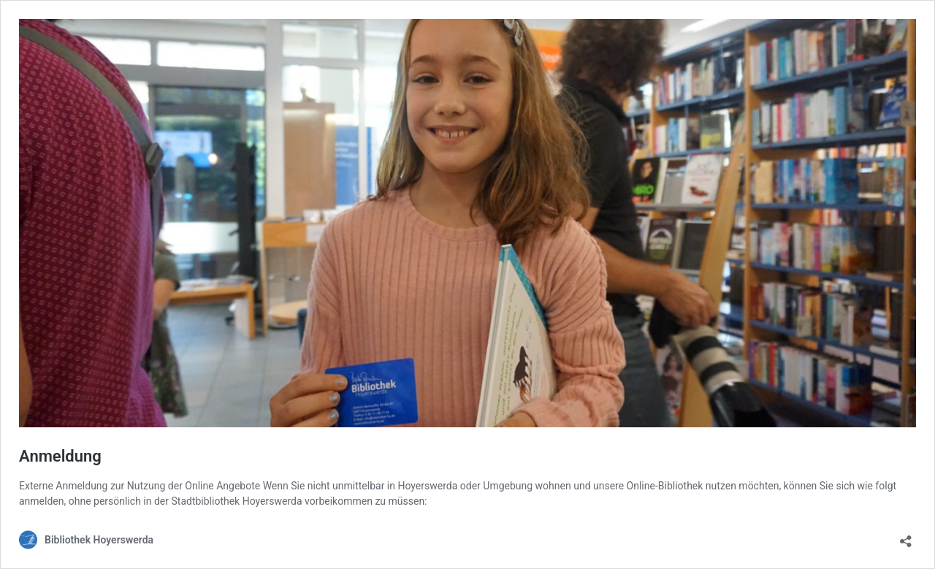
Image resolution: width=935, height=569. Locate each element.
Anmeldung (60, 456)
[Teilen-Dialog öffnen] (906, 536)
